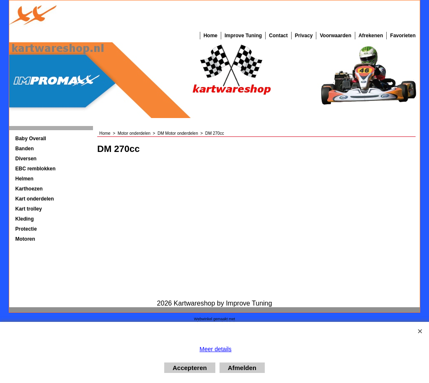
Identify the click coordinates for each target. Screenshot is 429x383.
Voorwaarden (335, 36)
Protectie (26, 229)
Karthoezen (29, 189)
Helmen (25, 179)
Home (210, 36)
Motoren (25, 239)
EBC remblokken (36, 169)
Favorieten (403, 36)
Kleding (25, 219)
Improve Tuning (243, 36)
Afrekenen (371, 36)
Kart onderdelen (35, 199)
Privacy (304, 36)
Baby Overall (31, 138)
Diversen (26, 159)
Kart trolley (29, 209)
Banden (25, 149)
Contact (278, 36)
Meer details (215, 349)
